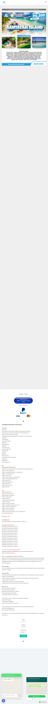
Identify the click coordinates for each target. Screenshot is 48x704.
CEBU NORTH (23, 626)
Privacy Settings (36, 9)
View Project (23, 635)
